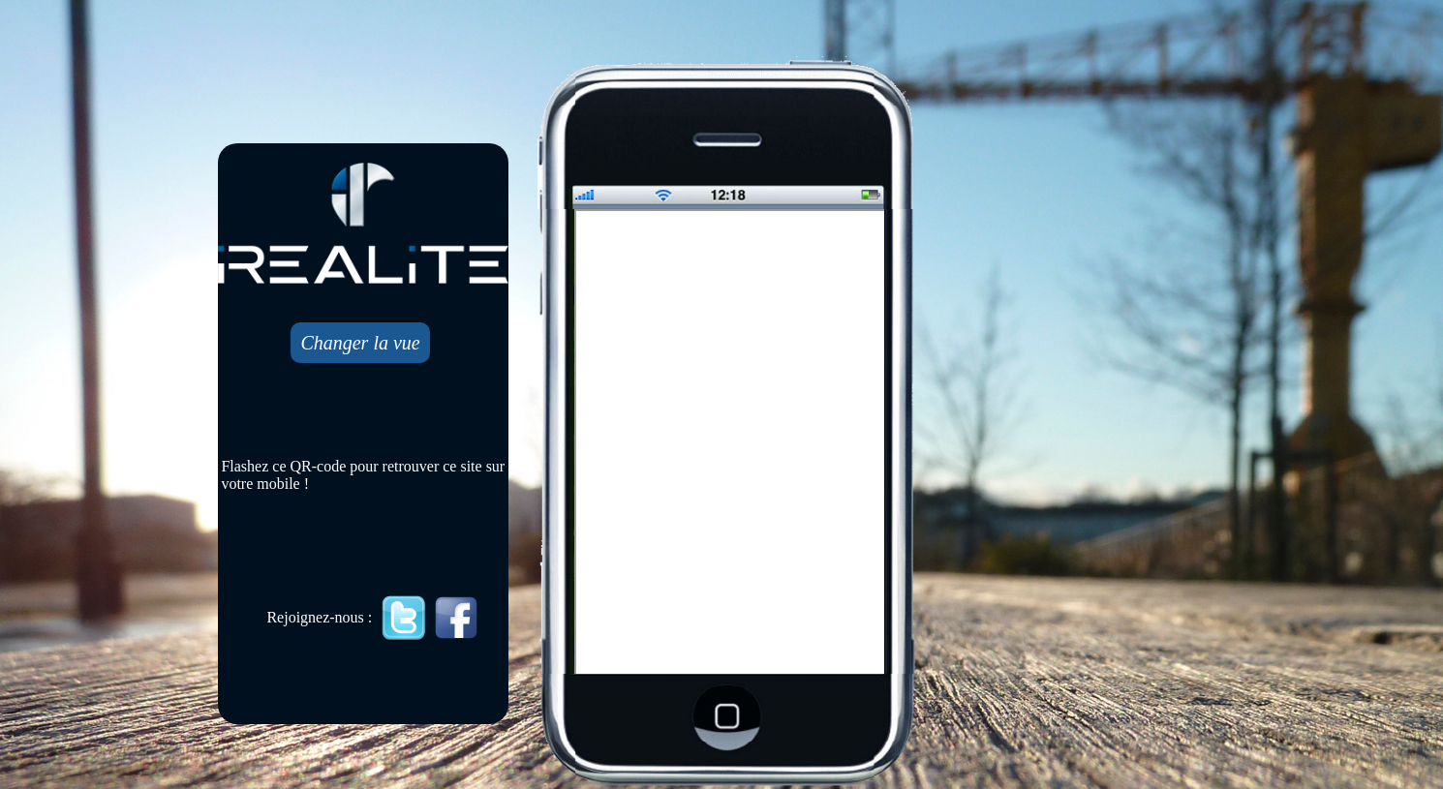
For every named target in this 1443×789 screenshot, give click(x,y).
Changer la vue (359, 342)
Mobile (731, 443)
